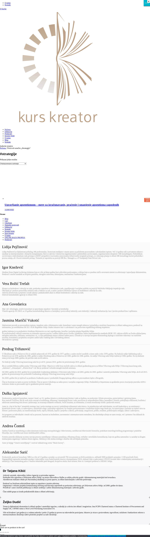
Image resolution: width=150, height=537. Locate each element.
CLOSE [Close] (147, 3)
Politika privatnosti (119, 536)
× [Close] (149, 1)
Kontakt (8, 5)
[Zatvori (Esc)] (1, 532)
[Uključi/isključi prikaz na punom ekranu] (6, 532)
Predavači (8, 134)
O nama (7, 3)
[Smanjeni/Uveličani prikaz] (8, 532)
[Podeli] (3, 532)
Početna (8, 130)
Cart (6, 221)
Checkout (8, 223)
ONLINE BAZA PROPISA (15, 238)
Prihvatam (91, 536)
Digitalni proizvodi (12, 225)
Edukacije (8, 132)
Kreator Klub (10, 136)
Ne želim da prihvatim (103, 536)
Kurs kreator (9, 233)
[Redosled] (13, 164)
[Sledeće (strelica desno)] (3, 534)
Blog (6, 140)
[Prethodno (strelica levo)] (1, 534)
